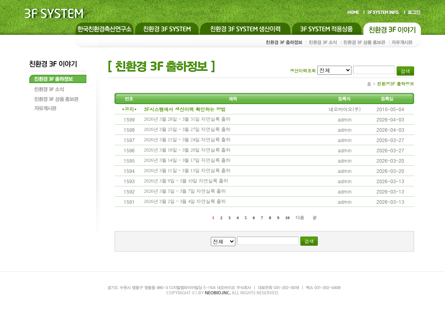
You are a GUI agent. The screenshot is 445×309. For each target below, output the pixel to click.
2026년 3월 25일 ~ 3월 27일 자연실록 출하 (187, 129)
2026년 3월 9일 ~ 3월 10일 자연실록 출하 (186, 181)
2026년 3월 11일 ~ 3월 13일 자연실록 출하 (187, 170)
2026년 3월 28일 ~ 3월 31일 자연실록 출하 (187, 119)
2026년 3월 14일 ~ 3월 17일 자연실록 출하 (187, 160)
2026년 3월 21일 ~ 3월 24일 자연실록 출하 (187, 139)
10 (287, 217)
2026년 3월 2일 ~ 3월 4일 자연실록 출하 (185, 201)
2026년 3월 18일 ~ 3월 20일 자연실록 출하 (187, 150)
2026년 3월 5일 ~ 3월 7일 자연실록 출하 (185, 191)
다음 (300, 217)
